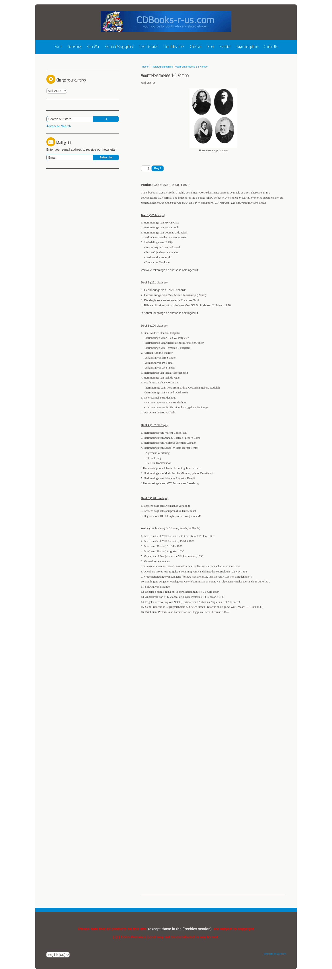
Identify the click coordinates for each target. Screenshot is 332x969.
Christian (195, 46)
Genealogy (75, 46)
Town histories (148, 46)
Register (75, 68)
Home (58, 46)
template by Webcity (275, 954)
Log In (54, 68)
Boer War (93, 46)
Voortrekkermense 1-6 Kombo (191, 66)
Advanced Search (58, 165)
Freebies (225, 46)
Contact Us (270, 46)
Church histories (174, 46)
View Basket (56, 138)
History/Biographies (162, 66)
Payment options (247, 46)
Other (210, 46)
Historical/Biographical (119, 46)
